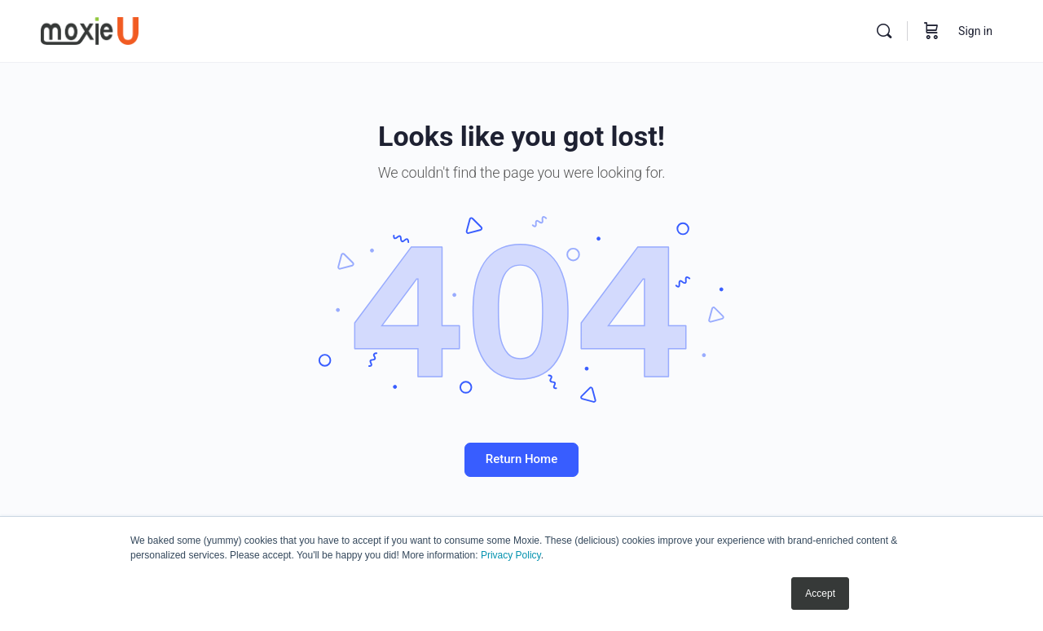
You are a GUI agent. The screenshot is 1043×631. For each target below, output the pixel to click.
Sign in (975, 31)
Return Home (521, 459)
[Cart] (931, 31)
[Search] (884, 31)
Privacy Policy (511, 555)
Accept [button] (820, 593)
